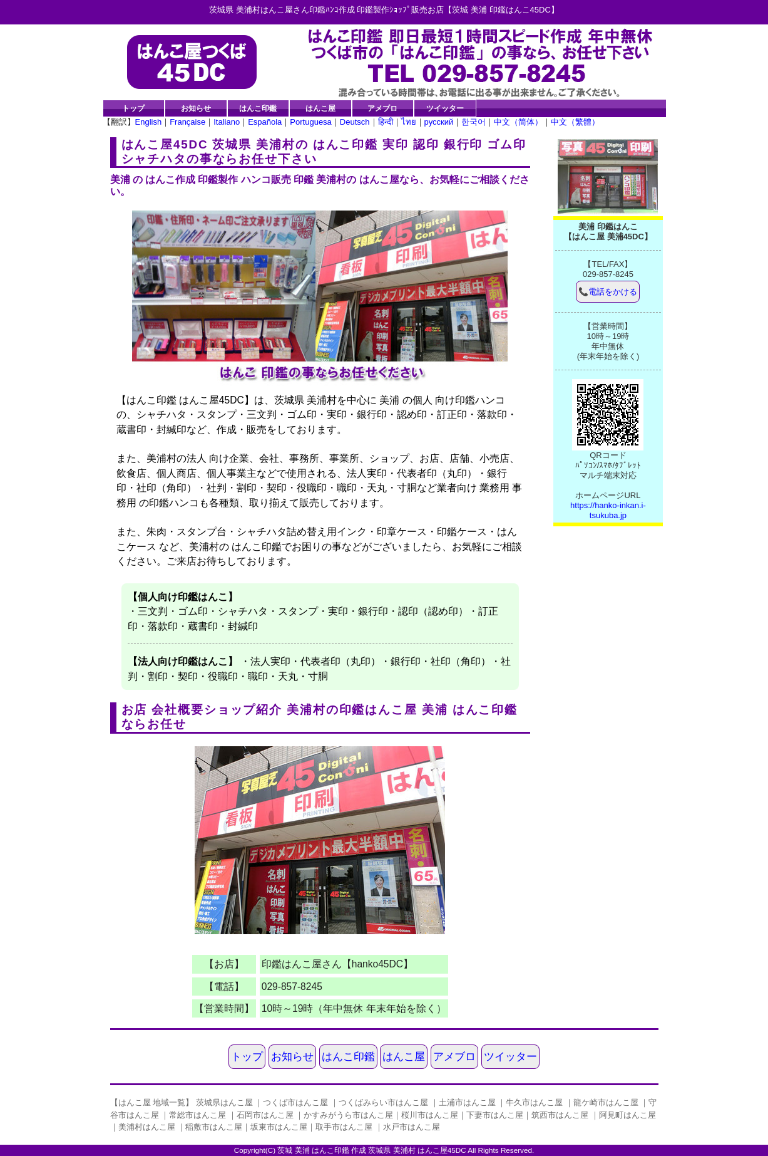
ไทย (408, 122)
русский (439, 122)
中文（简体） (518, 122)
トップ (133, 108)
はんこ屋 (320, 108)
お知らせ (196, 108)
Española (265, 122)
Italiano (226, 122)
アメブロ (382, 108)
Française (187, 122)
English (148, 122)
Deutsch (355, 122)
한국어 (473, 122)
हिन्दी (385, 122)
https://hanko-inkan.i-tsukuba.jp (608, 510)
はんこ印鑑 (258, 108)
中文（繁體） (575, 122)
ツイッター (445, 108)
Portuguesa (311, 122)
